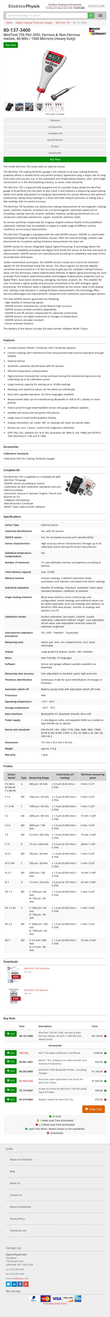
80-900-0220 (26, 1081)
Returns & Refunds (20, 1206)
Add (10, 1033)
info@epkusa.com (20, 1278)
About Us (15, 1183)
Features (55, 120)
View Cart (93, 1109)
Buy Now (55, 159)
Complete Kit (55, 133)
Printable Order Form (55, 1303)
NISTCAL (24, 1053)
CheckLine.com (18, 1230)
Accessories (55, 126)
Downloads (55, 152)
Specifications (55, 139)
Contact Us (16, 1195)
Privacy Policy (17, 1218)
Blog (12, 1171)
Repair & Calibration (21, 1159)
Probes (55, 146)
